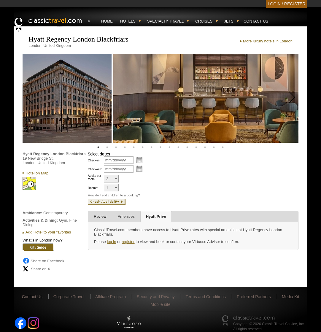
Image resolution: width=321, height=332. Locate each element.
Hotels (128, 21)
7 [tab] (152, 147)
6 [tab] (143, 147)
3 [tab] (116, 147)
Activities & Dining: (40, 220)
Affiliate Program (110, 296)
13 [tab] (205, 147)
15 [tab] (223, 147)
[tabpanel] (67, 98)
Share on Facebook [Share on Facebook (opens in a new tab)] (43, 260)
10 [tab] (178, 147)
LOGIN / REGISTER (287, 3)
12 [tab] (196, 147)
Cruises (203, 21)
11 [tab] (187, 147)
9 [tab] (169, 147)
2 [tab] (107, 147)
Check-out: (95, 169)
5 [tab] (134, 147)
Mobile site (161, 304)
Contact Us (256, 21)
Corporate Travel (68, 296)
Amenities (126, 216)
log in (111, 241)
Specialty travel (165, 21)
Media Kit (290, 296)
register (128, 241)
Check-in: (94, 160)
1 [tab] (98, 147)
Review (100, 216)
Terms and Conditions (206, 296)
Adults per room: (94, 177)
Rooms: (93, 188)
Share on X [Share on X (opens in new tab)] (36, 269)
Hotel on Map (37, 173)
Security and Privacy (156, 296)
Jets (228, 21)
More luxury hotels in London (268, 41)
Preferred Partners (254, 296)
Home (107, 21)
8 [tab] (160, 147)
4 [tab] (125, 147)
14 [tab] (214, 147)
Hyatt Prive (156, 216)
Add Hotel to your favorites (48, 232)
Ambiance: (32, 213)
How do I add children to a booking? (114, 195)
